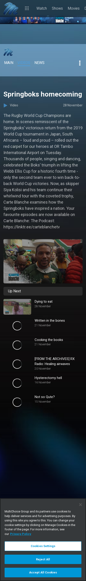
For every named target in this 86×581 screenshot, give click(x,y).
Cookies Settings (43, 546)
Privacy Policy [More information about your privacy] (20, 534)
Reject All (43, 559)
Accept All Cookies (43, 572)
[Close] (80, 505)
